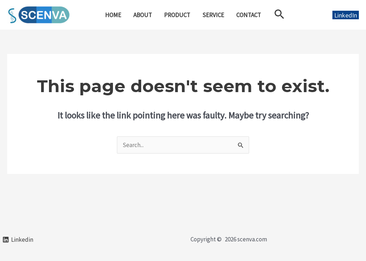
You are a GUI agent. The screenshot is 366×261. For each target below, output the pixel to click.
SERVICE (213, 15)
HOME (113, 15)
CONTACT (248, 15)
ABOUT (142, 15)
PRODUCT (177, 15)
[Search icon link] (279, 14)
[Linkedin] (18, 239)
